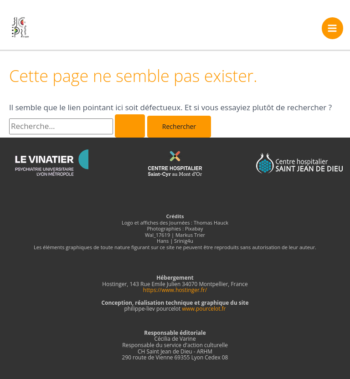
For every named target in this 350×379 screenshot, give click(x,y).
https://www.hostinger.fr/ (175, 289)
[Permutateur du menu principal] (333, 28)
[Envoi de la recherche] (130, 126)
